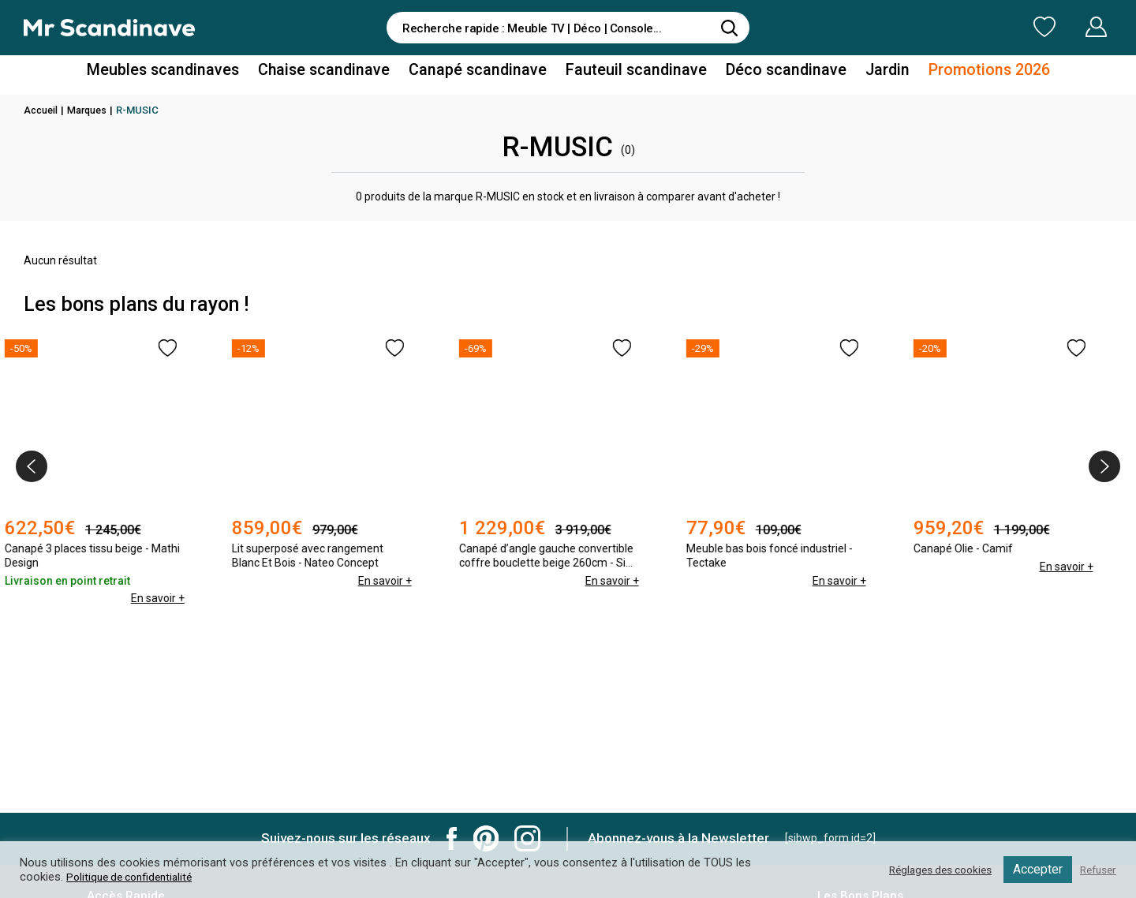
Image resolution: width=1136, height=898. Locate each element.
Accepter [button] (1033, 869)
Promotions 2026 (953, 73)
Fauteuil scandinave (628, 73)
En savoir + (176, 580)
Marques (90, 110)
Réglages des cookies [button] (930, 869)
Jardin (859, 73)
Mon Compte (1066, 27)
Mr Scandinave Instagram (527, 838)
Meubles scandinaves (196, 73)
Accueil (42, 110)
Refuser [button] (1095, 869)
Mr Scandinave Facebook (452, 838)
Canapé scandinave (483, 73)
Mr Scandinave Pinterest (486, 838)
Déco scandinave (765, 73)
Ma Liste (961, 27)
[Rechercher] (729, 27)
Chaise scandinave (342, 73)
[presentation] (31, 466)
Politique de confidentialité (134, 877)
